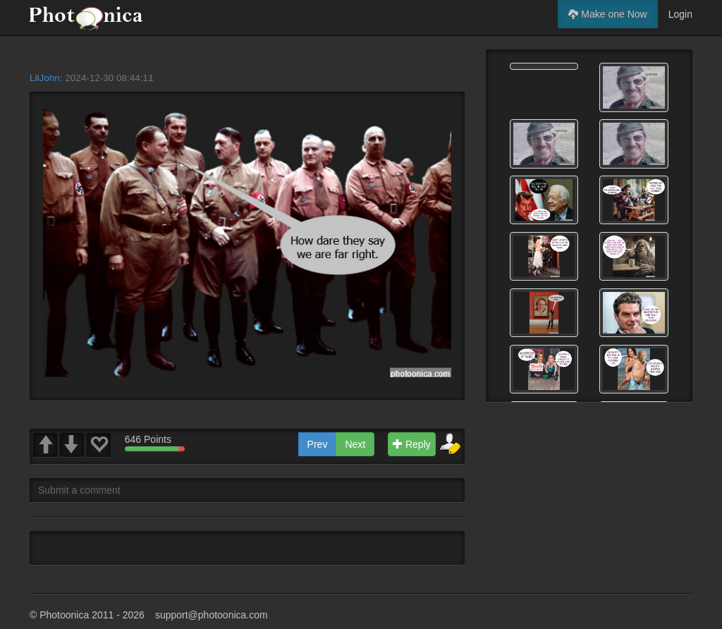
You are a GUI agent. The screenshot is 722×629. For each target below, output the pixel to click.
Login (680, 14)
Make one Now (607, 14)
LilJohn (45, 78)
